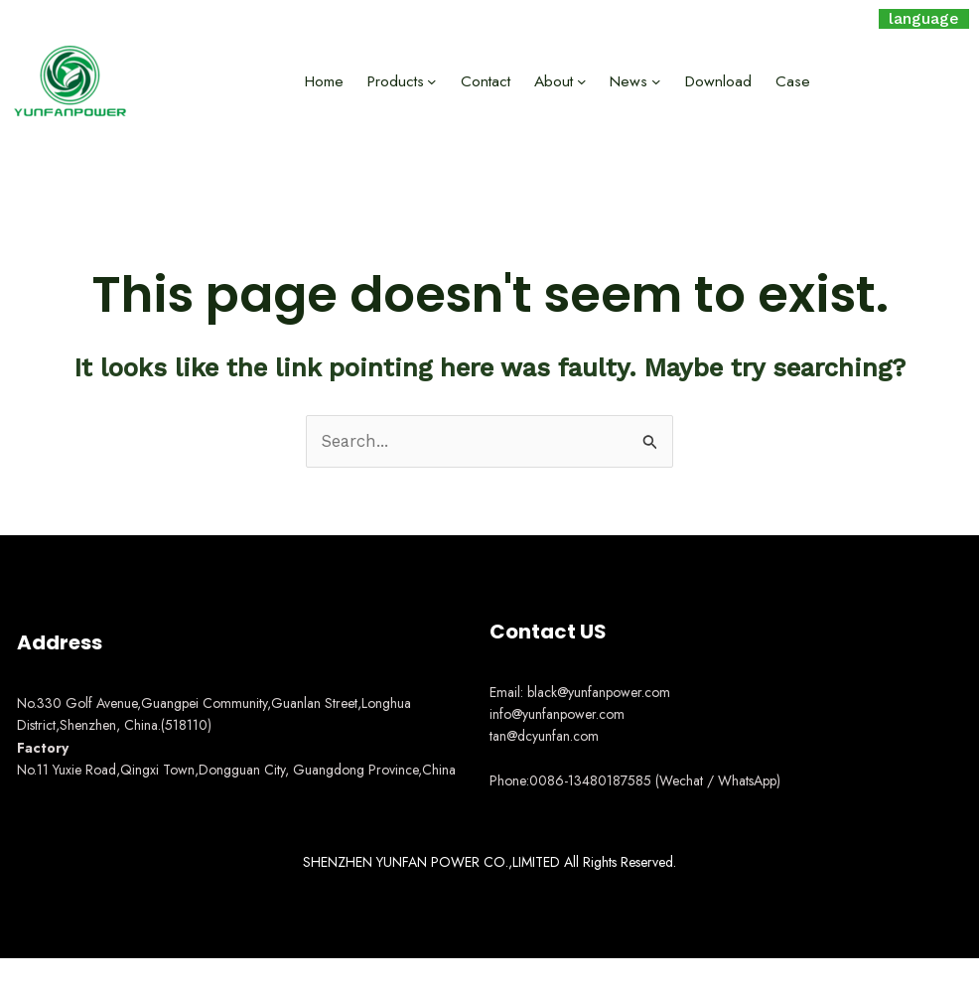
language (924, 18)
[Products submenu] (437, 81)
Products (398, 81)
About (561, 81)
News (639, 81)
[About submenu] (591, 81)
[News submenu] (668, 81)
